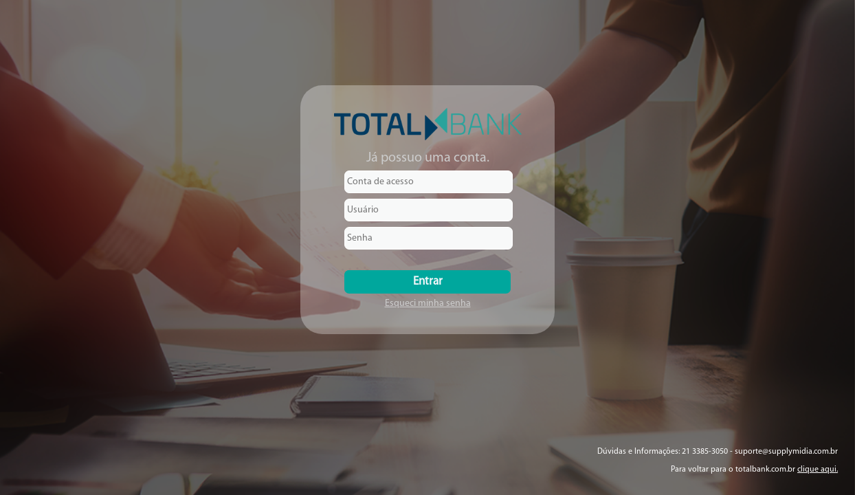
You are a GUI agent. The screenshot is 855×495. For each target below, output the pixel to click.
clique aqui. (817, 469)
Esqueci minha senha (428, 303)
